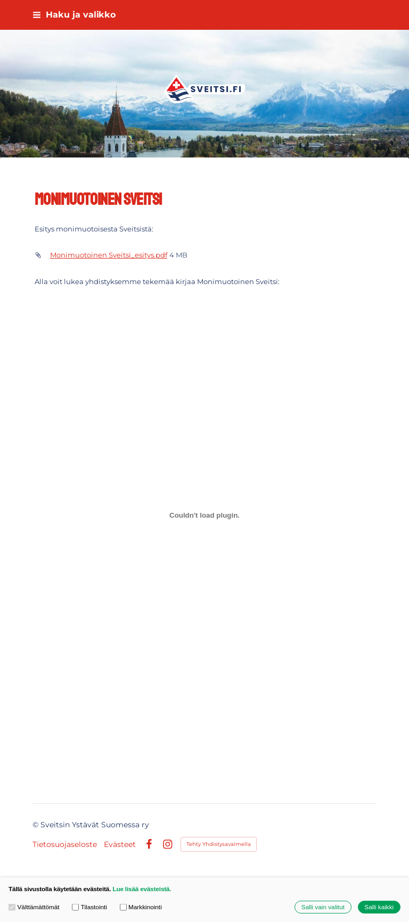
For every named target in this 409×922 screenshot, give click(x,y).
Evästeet (120, 844)
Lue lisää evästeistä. (141, 888)
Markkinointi (141, 906)
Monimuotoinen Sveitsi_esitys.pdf (108, 255)
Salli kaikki (379, 906)
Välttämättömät (34, 906)
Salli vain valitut (323, 906)
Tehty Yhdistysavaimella (218, 844)
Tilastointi (89, 906)
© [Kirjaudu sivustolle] (36, 824)
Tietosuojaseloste (64, 844)
